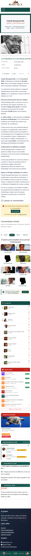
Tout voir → (26, 369)
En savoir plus (6, 436)
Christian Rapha (10, 448)
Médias (8, 28)
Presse (12, 28)
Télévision (25, 234)
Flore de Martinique (7, 530)
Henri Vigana (8, 274)
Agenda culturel (6, 534)
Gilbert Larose (23, 263)
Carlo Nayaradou (8, 252)
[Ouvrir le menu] (3, 9)
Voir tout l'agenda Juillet (15, 409)
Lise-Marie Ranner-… (23, 285)
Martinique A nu (8, 26)
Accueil (3, 528)
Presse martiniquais (13, 292)
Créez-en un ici (22, 214)
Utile (14, 73)
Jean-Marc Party (23, 274)
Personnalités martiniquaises (19, 26)
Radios (18, 234)
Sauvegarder (5, 73)
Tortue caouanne (6, 428)
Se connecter (15, 211)
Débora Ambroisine (23, 252)
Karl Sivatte (7, 285)
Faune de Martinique (7, 532)
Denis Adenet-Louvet (7, 263)
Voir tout (25, 292)
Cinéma (5, 234)
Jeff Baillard (9, 455)
